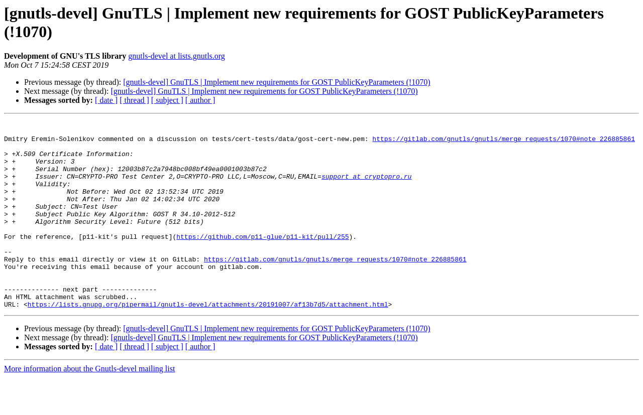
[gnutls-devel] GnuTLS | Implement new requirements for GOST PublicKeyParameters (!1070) (276, 82)
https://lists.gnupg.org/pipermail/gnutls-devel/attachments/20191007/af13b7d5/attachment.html (208, 341)
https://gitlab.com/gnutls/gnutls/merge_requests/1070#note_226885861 (503, 143)
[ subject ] (167, 100)
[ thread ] (134, 100)
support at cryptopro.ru (366, 188)
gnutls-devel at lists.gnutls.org (176, 56)
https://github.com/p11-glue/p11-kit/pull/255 (262, 260)
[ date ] (106, 100)
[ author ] (200, 100)
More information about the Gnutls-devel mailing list (89, 406)
